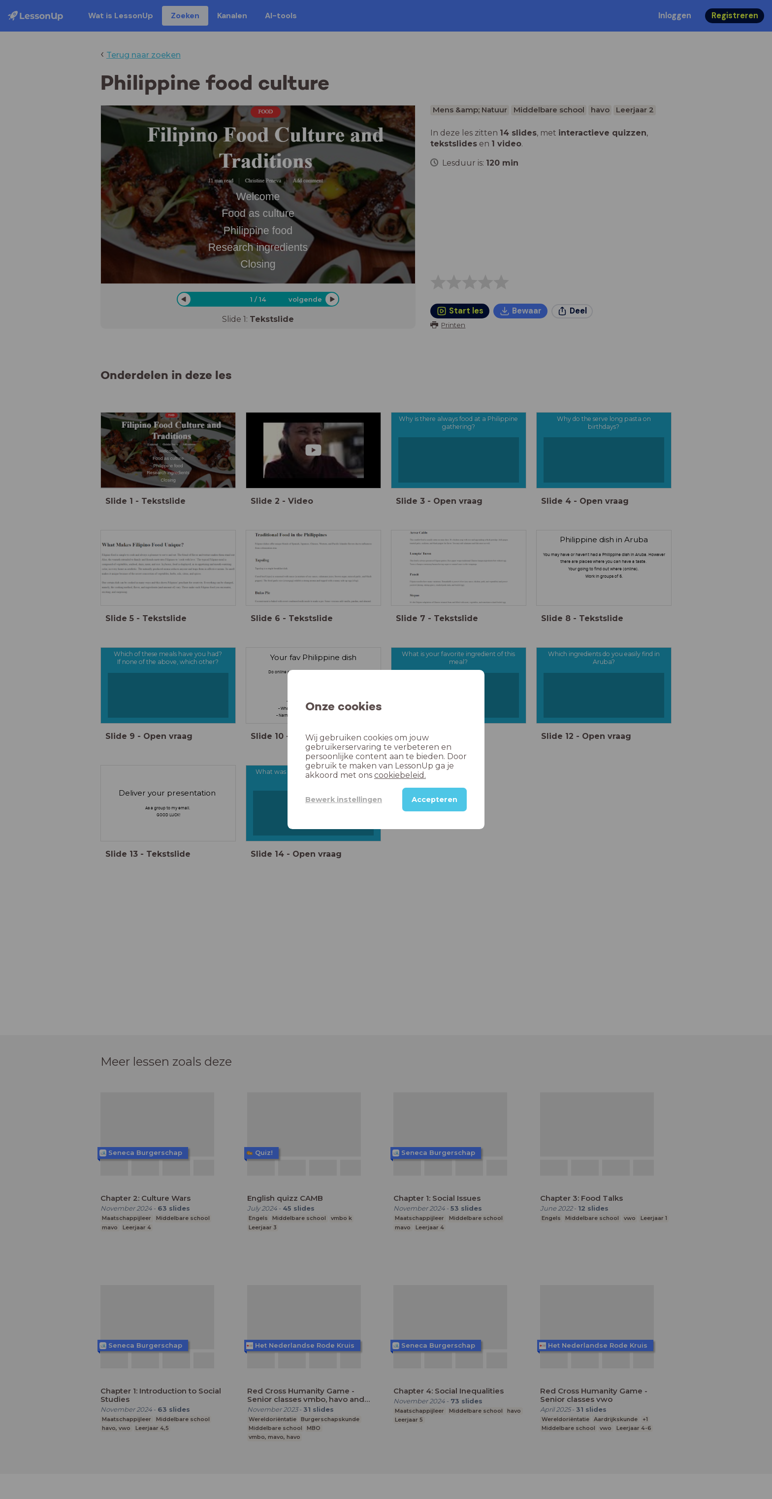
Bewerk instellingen (343, 799)
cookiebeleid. (400, 775)
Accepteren (434, 799)
